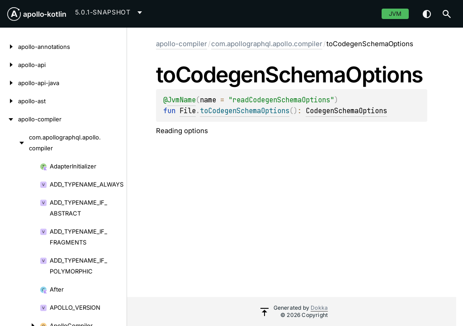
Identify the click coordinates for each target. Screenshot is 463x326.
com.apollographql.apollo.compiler (266, 43)
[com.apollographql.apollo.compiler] (14, 142)
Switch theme (427, 14)
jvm (395, 13)
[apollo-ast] (9, 101)
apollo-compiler (181, 43)
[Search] (447, 14)
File (188, 110)
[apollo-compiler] (9, 119)
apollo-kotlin (44, 14)
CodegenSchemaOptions (346, 110)
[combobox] (110, 12)
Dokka (319, 307)
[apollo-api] (9, 65)
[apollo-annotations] (9, 47)
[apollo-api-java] (9, 83)
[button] (447, 14)
